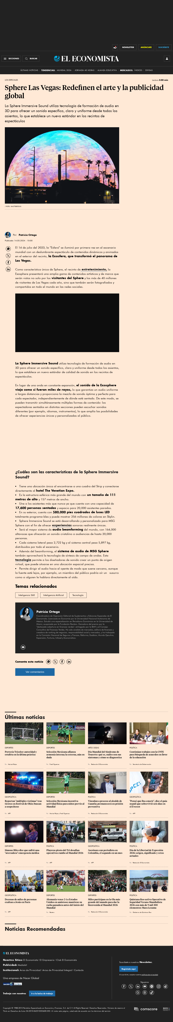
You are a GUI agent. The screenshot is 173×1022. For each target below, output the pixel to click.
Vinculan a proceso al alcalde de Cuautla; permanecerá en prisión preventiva (106, 804)
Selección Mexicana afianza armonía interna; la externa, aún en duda (65, 755)
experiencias (62, 525)
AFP (9, 813)
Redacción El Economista (99, 764)
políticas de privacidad (149, 975)
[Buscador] (30, 59)
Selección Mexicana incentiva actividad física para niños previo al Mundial (65, 804)
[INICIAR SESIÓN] (167, 59)
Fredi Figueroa (54, 764)
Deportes (9, 748)
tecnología (23, 560)
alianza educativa (107, 70)
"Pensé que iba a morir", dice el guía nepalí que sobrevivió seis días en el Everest (149, 804)
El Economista (30, 960)
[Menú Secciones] (11, 59)
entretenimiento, (94, 269)
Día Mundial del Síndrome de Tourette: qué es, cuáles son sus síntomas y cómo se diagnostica (105, 755)
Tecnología (77, 595)
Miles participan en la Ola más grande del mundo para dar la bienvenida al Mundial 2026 (104, 902)
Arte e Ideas (93, 748)
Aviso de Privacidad (30, 970)
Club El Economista (66, 960)
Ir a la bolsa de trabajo (42, 993)
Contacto (79, 970)
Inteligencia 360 (26, 595)
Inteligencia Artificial (53, 595)
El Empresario (47, 960)
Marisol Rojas (12, 764)
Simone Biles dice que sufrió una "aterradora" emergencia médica (22, 851)
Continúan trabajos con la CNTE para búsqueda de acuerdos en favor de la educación (149, 755)
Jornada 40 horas (84, 70)
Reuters (52, 912)
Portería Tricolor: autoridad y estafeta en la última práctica (21, 753)
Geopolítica (10, 797)
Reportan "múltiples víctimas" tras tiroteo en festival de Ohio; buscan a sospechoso (23, 804)
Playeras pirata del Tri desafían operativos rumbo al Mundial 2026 (64, 851)
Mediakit (22, 965)
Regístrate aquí (129, 969)
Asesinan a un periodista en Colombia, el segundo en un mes (105, 851)
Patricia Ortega (28, 235)
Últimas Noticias (29, 70)
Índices (138, 70)
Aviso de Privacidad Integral (57, 970)
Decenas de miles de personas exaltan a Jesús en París (21, 901)
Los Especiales (11, 80)
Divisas (149, 70)
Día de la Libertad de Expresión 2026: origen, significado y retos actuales (147, 853)
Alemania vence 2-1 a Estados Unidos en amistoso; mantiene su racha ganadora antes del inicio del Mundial (65, 903)
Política (133, 748)
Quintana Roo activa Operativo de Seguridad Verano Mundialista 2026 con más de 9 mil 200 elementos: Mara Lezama (148, 903)
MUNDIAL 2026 (64, 70)
